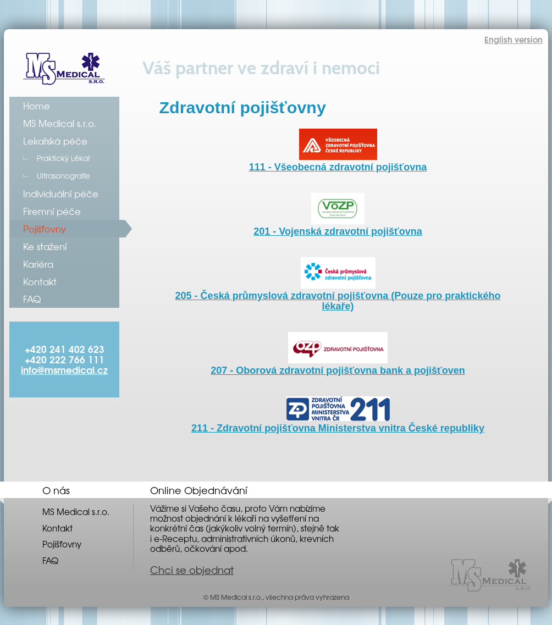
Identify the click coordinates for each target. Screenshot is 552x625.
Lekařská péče (55, 140)
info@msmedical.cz (64, 369)
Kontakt (40, 281)
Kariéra (38, 263)
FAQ (32, 299)
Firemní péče (52, 211)
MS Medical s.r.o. (60, 123)
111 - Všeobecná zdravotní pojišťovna (338, 162)
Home (36, 105)
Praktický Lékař (63, 158)
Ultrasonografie (63, 175)
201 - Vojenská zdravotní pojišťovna (337, 226)
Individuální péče (60, 193)
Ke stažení (45, 246)
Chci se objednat (192, 569)
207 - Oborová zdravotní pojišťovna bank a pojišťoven (338, 365)
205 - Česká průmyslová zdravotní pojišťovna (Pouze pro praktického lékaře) (338, 296)
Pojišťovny (44, 228)
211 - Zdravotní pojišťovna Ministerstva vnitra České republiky (337, 423)
